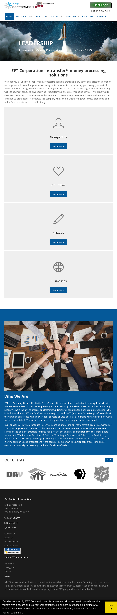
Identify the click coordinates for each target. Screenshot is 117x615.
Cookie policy (11, 545)
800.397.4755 (13, 518)
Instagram (9, 567)
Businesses (72, 16)
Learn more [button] (17, 612)
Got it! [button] (111, 607)
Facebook (9, 563)
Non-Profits (24, 16)
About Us (87, 16)
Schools (56, 16)
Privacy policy (11, 541)
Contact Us (103, 16)
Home (9, 16)
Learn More (58, 146)
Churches (41, 16)
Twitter (7, 571)
